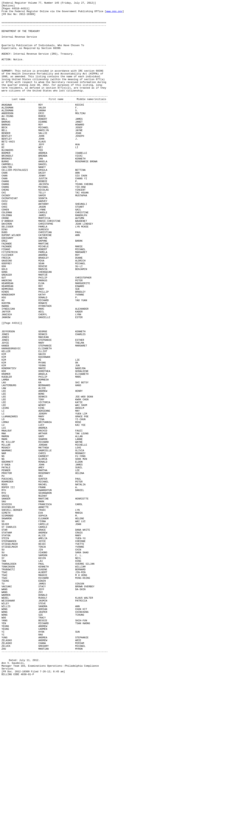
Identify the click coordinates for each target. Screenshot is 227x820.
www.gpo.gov (114, 13)
